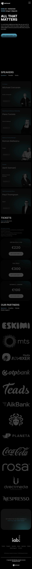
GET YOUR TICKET (9, 38)
